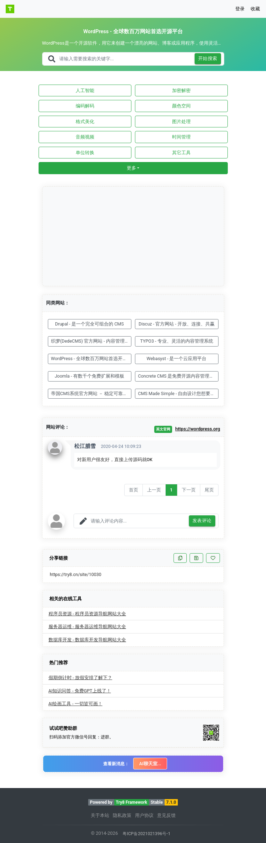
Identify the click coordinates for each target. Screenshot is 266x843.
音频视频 (85, 137)
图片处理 (181, 121)
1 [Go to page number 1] (171, 490)
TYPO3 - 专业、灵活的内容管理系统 (176, 341)
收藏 (255, 8)
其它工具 (181, 152)
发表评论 (202, 520)
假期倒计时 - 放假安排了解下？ (80, 677)
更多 (131, 168)
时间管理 (181, 137)
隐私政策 (122, 815)
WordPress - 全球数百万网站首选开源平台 (91, 358)
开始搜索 (208, 58)
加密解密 (181, 90)
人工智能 (85, 90)
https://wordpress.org (197, 428)
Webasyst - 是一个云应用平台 (177, 358)
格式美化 (85, 121)
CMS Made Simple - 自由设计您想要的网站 (178, 393)
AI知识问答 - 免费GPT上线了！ (80, 690)
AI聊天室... (150, 763)
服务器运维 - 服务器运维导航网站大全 (87, 626)
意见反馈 (166, 815)
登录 (240, 8)
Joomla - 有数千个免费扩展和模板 (89, 376)
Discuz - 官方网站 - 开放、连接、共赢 (177, 324)
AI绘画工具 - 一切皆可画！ (75, 703)
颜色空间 (181, 105)
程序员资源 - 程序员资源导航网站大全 (87, 613)
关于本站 (100, 815)
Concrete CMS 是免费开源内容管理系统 (178, 376)
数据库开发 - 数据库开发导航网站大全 (87, 639)
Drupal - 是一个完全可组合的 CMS (89, 324)
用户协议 (144, 815)
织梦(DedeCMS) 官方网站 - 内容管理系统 (91, 341)
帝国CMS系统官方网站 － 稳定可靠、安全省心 (91, 393)
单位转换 (85, 152)
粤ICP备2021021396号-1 (146, 833)
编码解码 (85, 105)
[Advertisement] (133, 237)
